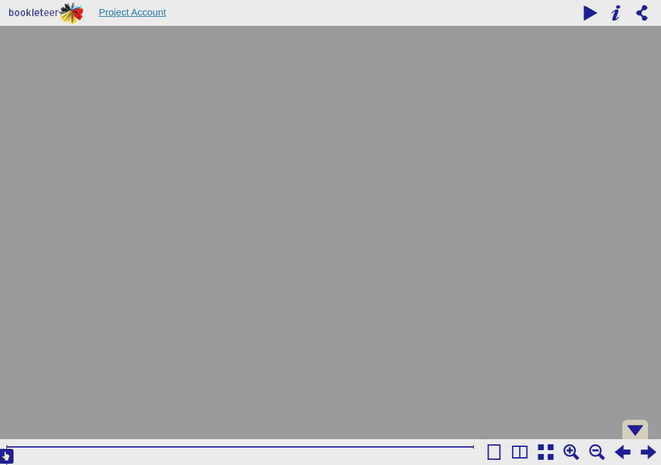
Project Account (132, 11)
